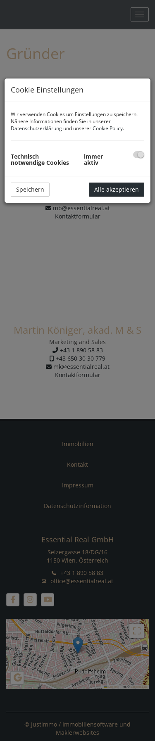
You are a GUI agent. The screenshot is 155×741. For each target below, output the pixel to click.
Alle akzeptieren (116, 189)
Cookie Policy (108, 128)
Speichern (30, 189)
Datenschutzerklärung (36, 128)
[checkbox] (138, 154)
